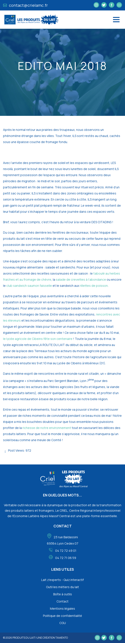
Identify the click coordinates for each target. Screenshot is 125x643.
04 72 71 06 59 (65, 558)
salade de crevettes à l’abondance (81, 279)
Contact (62, 601)
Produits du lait (23, 638)
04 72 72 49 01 (65, 550)
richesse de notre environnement (47, 428)
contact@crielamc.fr (25, 5)
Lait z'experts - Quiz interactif (62, 580)
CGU (62, 623)
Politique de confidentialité (62, 616)
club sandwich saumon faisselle (29, 286)
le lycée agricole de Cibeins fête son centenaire (37, 339)
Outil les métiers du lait (62, 587)
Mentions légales (62, 608)
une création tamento (52, 638)
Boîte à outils (62, 594)
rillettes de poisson (94, 286)
